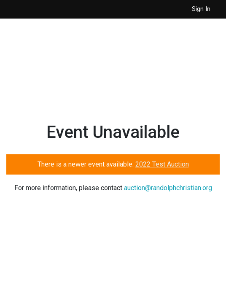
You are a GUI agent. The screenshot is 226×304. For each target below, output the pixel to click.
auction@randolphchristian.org (168, 188)
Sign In (201, 9)
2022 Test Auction (162, 164)
